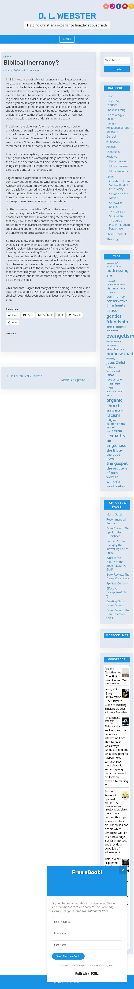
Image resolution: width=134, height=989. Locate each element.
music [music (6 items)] (110, 395)
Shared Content (116, 234)
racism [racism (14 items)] (113, 415)
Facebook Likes (116, 635)
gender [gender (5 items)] (124, 349)
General (111, 136)
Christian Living (115, 110)
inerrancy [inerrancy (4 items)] (110, 359)
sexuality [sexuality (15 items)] (115, 435)
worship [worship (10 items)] (113, 481)
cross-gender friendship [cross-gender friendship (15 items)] (117, 316)
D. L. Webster (67, 16)
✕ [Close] (123, 870)
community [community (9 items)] (115, 296)
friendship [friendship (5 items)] (112, 349)
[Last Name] (87, 944)
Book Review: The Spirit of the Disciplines (117, 532)
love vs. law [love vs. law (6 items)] (114, 379)
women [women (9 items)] (112, 477)
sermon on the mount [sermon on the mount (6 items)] (115, 425)
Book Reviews (118, 161)
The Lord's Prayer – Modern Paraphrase (119, 224)
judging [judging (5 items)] (110, 367)
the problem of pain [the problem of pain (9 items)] (116, 470)
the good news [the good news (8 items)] (113, 456)
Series (110, 177)
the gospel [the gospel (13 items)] (117, 463)
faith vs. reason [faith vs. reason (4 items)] (113, 341)
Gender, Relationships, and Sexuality (117, 127)
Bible (8, 56)
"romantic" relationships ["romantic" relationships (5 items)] (113, 264)
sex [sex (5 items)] (108, 431)
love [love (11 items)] (110, 375)
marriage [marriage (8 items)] (113, 383)
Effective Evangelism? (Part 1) (117, 592)
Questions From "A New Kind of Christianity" (119, 185)
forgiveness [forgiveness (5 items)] (112, 345)
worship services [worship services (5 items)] (115, 486)
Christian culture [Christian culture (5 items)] (115, 284)
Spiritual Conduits (117, 583)
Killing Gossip (115, 514)
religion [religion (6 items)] (111, 420)
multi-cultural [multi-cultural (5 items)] (114, 391)
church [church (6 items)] (110, 292)
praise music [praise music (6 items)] (114, 410)
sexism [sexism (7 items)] (117, 431)
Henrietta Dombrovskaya (117, 712)
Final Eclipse (112, 717)
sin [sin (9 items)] (108, 441)
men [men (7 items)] (109, 387)
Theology (112, 239)
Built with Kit (87, 974)
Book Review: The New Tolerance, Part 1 (117, 614)
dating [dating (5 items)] (110, 326)
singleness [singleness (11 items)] (116, 445)
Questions (113, 151)
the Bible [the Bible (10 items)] (114, 450)
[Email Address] (87, 921)
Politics (111, 146)
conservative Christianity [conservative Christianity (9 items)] (117, 303)
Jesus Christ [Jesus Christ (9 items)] (115, 362)
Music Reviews (118, 171)
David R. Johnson (114, 806)
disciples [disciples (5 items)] (121, 326)
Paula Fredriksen (113, 683)
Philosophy (113, 141)
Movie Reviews (118, 166)
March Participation (73, 380)
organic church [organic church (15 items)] (114, 403)
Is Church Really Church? (26, 376)
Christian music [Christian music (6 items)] (116, 288)
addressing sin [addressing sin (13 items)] (117, 273)
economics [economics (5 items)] (112, 330)
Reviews (111, 156)
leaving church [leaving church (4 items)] (113, 371)
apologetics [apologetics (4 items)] (112, 281)
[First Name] (87, 933)
